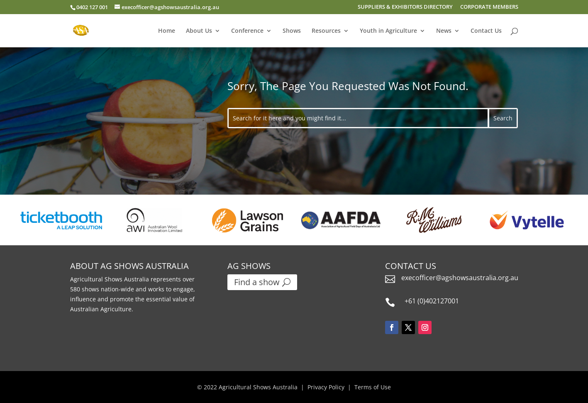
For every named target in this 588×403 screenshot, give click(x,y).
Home (166, 31)
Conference (247, 31)
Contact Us (486, 31)
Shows (292, 31)
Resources (326, 31)
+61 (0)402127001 (432, 300)
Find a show (257, 282)
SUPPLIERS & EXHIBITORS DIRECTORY (405, 7)
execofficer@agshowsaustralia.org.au (459, 277)
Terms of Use (372, 387)
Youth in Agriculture (388, 31)
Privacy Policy (325, 387)
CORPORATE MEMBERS (489, 7)
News (443, 31)
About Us (199, 31)
